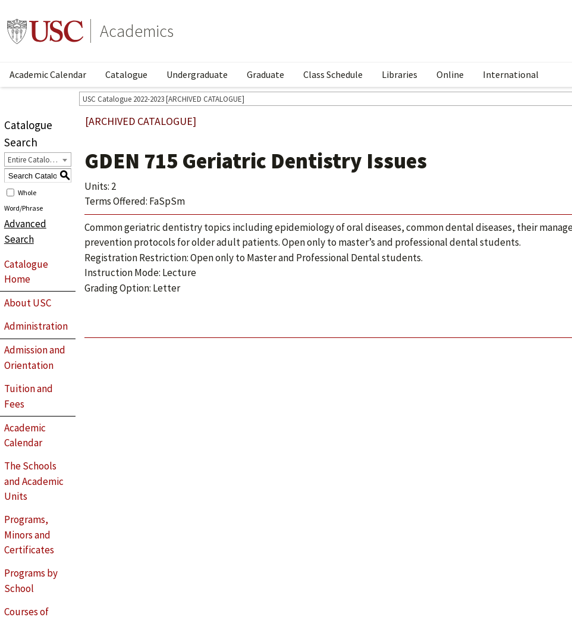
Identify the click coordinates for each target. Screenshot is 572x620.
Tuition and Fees (28, 396)
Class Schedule (333, 74)
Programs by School (31, 580)
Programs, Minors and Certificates (29, 534)
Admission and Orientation (34, 357)
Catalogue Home (26, 272)
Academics (137, 31)
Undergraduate (197, 74)
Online (450, 74)
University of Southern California (45, 31)
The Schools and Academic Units (34, 481)
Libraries (399, 74)
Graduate (265, 74)
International (511, 74)
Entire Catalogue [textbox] (35, 160)
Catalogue (126, 74)
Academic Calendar (48, 74)
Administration (36, 326)
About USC (27, 302)
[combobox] (37, 159)
